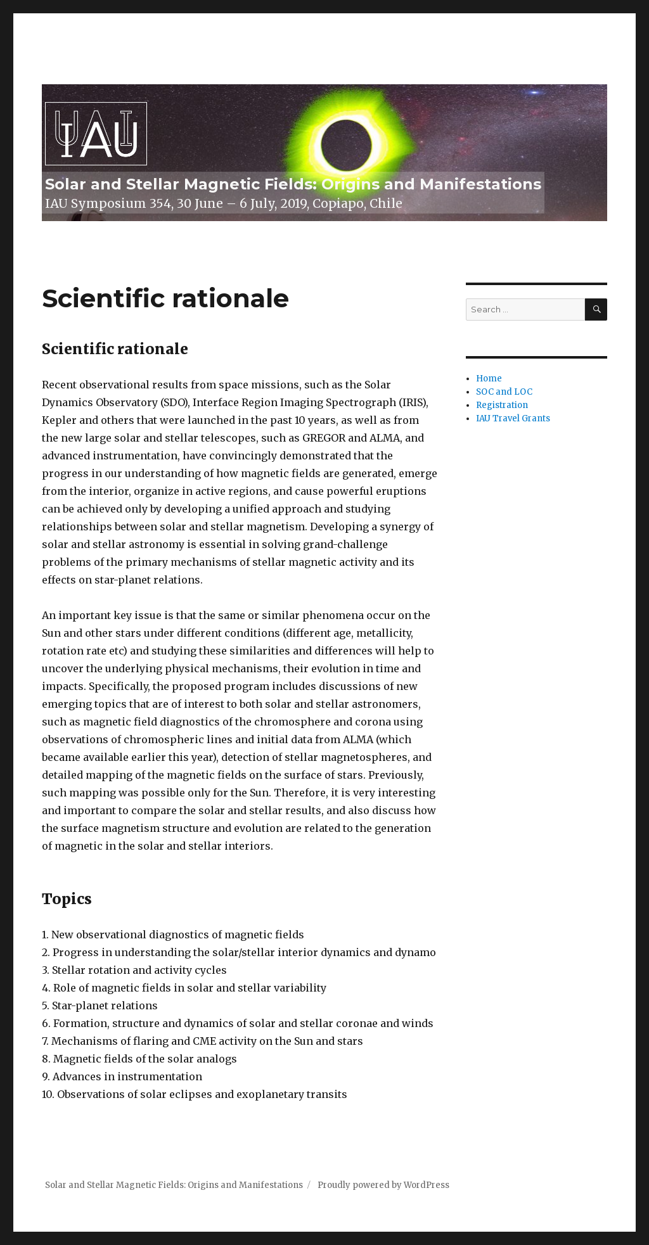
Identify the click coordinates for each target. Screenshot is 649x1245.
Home (489, 378)
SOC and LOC (504, 391)
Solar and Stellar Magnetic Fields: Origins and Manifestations (293, 184)
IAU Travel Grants (513, 418)
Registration (502, 405)
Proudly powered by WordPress (383, 1185)
